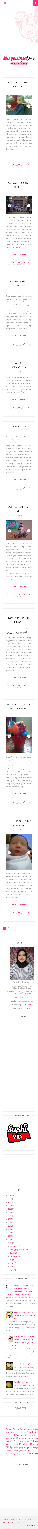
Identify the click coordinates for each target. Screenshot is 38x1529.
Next (28, 106)
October (13, 1253)
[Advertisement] (19, 25)
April (11, 1270)
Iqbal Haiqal (10, 1438)
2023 (10, 1199)
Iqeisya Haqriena (25, 1438)
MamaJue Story (28, 1005)
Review (27, 1451)
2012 (10, 1236)
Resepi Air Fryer (30, 1448)
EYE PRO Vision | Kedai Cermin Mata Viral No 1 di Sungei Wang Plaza (25, 1316)
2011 (10, 1239)
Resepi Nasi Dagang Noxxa (24, 1364)
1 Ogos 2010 (19, 426)
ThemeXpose (19, 1519)
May (11, 1267)
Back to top (30, 1525)
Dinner (21, 1432)
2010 (10, 1243)
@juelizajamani (26, 1008)
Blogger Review (12, 1429)
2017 (10, 1219)
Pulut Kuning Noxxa (21, 1382)
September (14, 1256)
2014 (10, 1229)
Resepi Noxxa (12, 1451)
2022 (10, 1202)
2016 (10, 1223)
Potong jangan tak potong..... (19, 1250)
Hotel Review (32, 1435)
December (14, 1246)
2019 (10, 1212)
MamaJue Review (22, 1441)
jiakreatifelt (6, 1522)
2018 (10, 1216)
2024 (10, 1195)
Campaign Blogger (30, 1429)
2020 (10, 1209)
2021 (10, 1206)
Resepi (15, 1448)
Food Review (16, 1435)
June (12, 1263)
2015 (10, 1226)
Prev (9, 106)
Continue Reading (19, 156)
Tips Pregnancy (19, 614)
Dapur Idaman (10, 1432)
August (12, 1260)
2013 (10, 1233)
